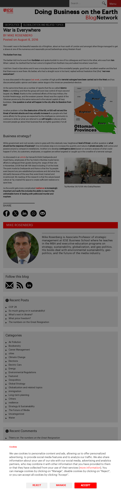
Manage (61, 485)
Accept (85, 485)
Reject (36, 485)
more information (90, 468)
